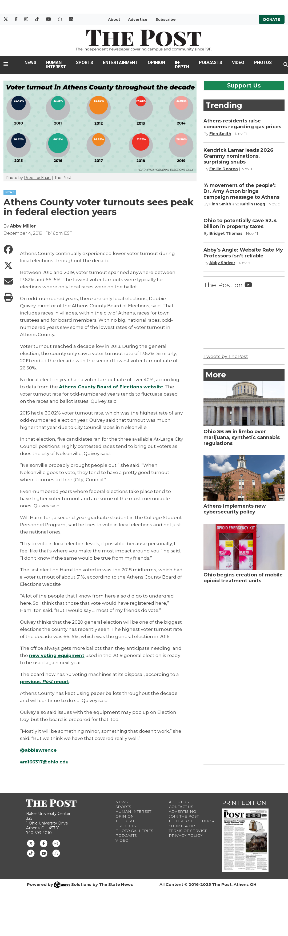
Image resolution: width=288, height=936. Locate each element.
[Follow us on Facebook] (43, 843)
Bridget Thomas (225, 233)
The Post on (227, 285)
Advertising (182, 811)
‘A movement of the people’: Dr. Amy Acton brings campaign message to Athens (241, 191)
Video (238, 62)
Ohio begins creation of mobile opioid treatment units (243, 578)
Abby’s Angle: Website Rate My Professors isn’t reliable (243, 253)
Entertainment (120, 62)
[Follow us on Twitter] (30, 843)
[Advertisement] (243, 678)
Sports (84, 62)
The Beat (124, 821)
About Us (179, 801)
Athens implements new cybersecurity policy (234, 509)
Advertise (137, 19)
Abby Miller (23, 226)
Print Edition (244, 802)
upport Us (244, 85)
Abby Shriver (222, 262)
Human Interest (56, 64)
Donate (271, 19)
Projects (125, 825)
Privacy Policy (185, 835)
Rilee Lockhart (37, 177)
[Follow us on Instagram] (56, 843)
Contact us (181, 806)
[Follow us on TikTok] (30, 852)
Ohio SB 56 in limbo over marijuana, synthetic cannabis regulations (241, 437)
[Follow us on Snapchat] (56, 852)
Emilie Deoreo (223, 168)
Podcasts (210, 62)
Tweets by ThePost (225, 356)
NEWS (9, 192)
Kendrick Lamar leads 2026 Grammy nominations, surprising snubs (238, 156)
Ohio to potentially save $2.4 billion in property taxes (240, 223)
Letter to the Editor (191, 821)
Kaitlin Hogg (252, 204)
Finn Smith (220, 133)
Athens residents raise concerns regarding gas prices (242, 124)
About (114, 19)
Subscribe (165, 19)
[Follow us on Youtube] (43, 852)
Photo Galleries (134, 830)
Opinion (156, 62)
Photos (263, 62)
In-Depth (182, 64)
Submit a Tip (182, 825)
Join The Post (184, 816)
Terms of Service (188, 830)
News (30, 62)
